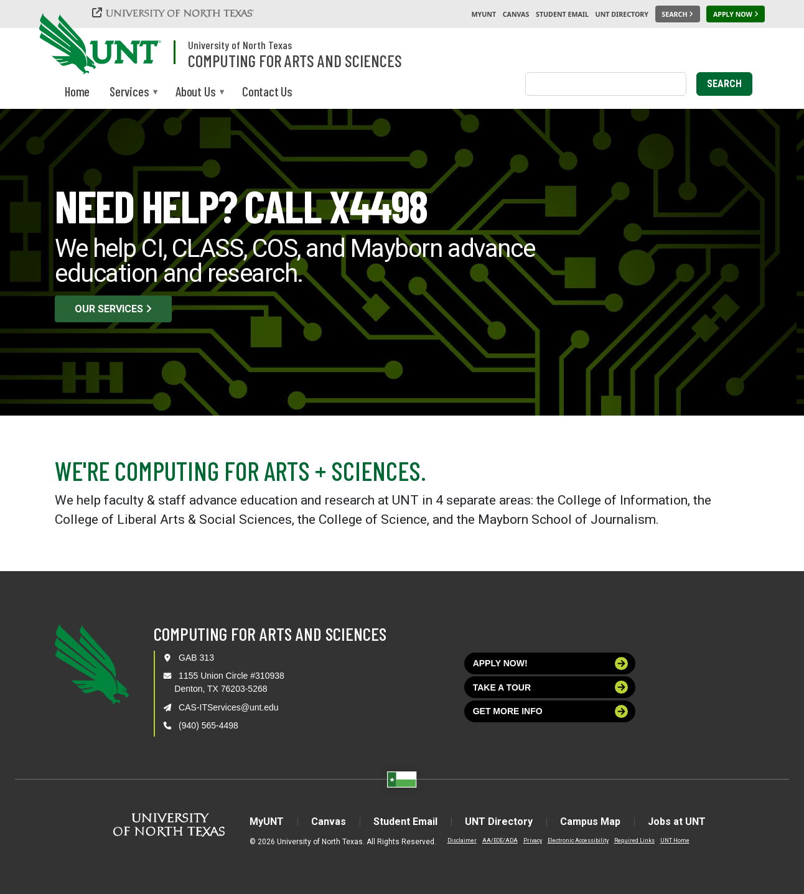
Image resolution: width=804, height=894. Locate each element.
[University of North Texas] (175, 14)
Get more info (551, 711)
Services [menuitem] (129, 92)
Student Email (562, 14)
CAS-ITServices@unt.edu (229, 707)
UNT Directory (622, 14)
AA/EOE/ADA (500, 840)
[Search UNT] (677, 14)
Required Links (634, 840)
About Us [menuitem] (195, 92)
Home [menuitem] (77, 91)
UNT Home (674, 840)
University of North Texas (240, 45)
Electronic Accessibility (578, 840)
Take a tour (551, 687)
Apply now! (551, 663)
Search (724, 84)
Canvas (516, 14)
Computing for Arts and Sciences (295, 60)
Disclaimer (462, 840)
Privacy (532, 840)
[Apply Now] (735, 14)
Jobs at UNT (677, 821)
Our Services (113, 309)
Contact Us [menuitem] (267, 91)
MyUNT (483, 14)
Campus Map (590, 821)
